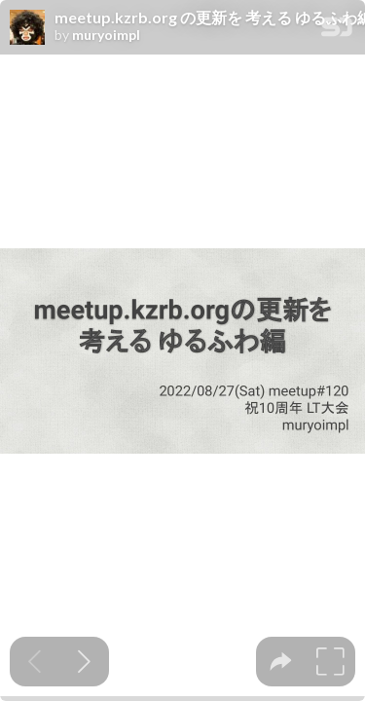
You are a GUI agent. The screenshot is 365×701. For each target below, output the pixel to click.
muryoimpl (106, 35)
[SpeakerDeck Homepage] (336, 30)
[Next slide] (84, 661)
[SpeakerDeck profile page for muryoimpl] (27, 28)
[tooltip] (281, 661)
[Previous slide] (34, 661)
